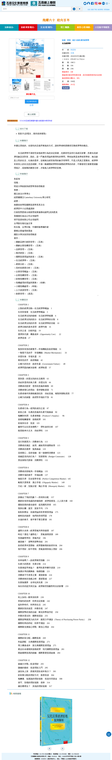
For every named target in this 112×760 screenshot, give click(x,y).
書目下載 (94, 9)
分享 (32, 105)
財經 (78, 40)
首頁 (89, 9)
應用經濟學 (84, 40)
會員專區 (100, 9)
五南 (72, 53)
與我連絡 (107, 9)
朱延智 (73, 50)
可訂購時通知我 (32, 101)
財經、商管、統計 (69, 40)
